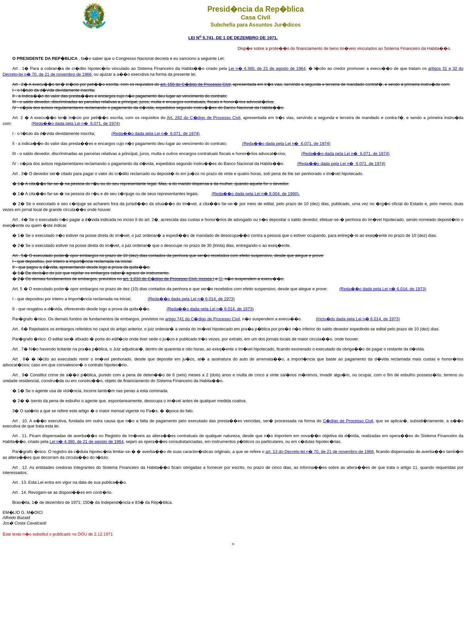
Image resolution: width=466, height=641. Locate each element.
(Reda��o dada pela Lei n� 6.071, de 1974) (76, 123)
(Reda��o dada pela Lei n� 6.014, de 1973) (382, 288)
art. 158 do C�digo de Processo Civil (195, 84)
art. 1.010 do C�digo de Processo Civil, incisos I (168, 278)
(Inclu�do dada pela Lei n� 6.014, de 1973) (358, 318)
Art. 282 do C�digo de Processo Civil (203, 117)
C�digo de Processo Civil (348, 420)
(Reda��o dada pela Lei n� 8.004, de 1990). (256, 193)
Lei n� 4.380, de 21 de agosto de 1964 (266, 68)
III (220, 278)
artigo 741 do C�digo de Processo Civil (202, 318)
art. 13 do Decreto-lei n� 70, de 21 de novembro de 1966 (319, 451)
